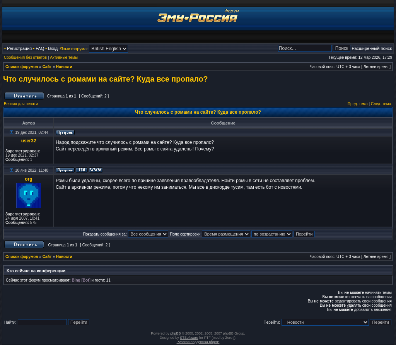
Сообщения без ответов (25, 57)
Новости (64, 67)
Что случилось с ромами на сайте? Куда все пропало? (105, 79)
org (28, 179)
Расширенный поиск (372, 48)
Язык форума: (74, 48)
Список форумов (21, 67)
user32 (28, 140)
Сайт (47, 67)
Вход (53, 48)
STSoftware (189, 338)
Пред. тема (358, 104)
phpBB (175, 333)
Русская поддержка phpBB (198, 342)
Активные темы (64, 57)
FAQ (40, 48)
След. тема (381, 104)
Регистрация (19, 48)
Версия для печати (21, 104)
